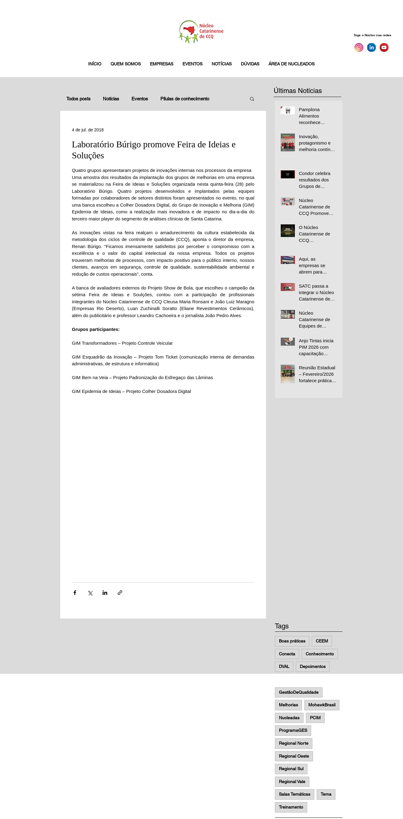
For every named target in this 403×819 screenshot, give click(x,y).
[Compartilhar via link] (120, 593)
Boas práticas (292, 641)
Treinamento (291, 807)
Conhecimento (320, 653)
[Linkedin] (371, 47)
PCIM (315, 717)
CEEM (322, 641)
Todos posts (78, 98)
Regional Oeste (294, 756)
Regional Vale (292, 781)
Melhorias (288, 704)
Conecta (287, 653)
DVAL (284, 666)
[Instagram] (359, 47)
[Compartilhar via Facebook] (75, 593)
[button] (125, 64)
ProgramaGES (293, 730)
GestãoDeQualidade (299, 692)
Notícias (111, 98)
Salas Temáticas (294, 794)
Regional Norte (293, 743)
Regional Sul (291, 768)
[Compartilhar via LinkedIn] (105, 593)
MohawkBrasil (321, 704)
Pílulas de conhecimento (184, 98)
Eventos (139, 98)
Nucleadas (289, 717)
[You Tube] (384, 47)
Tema (326, 794)
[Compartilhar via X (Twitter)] (90, 593)
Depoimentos (313, 666)
